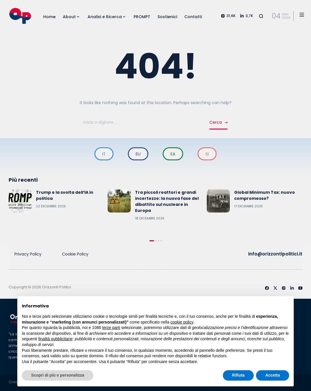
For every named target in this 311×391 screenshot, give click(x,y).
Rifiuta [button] (238, 375)
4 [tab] (161, 240)
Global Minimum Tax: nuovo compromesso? (264, 195)
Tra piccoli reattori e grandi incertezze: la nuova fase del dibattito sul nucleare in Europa (167, 201)
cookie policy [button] (181, 322)
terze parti (111, 327)
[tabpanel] (57, 201)
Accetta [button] (272, 375)
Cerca (215, 122)
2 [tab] (156, 240)
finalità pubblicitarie (55, 339)
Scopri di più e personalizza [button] (57, 375)
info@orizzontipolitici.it (276, 254)
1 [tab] (151, 240)
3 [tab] (158, 240)
